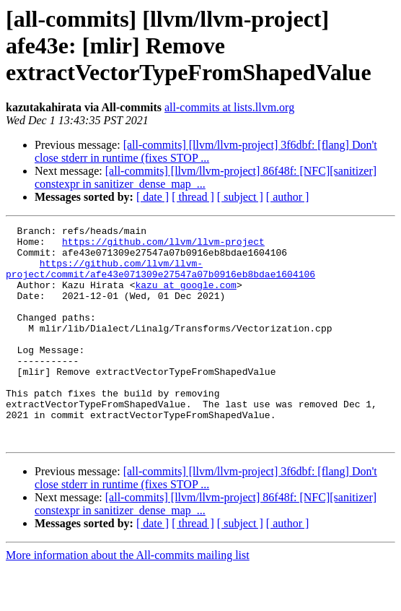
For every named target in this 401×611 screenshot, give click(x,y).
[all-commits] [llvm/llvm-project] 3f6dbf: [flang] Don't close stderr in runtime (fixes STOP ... (206, 151)
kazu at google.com (185, 297)
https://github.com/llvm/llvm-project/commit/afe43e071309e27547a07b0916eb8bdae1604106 (160, 278)
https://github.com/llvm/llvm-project (163, 245)
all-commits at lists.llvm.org (229, 107)
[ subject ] (240, 197)
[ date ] (152, 197)
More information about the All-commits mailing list (128, 598)
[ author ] (287, 197)
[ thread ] (193, 197)
